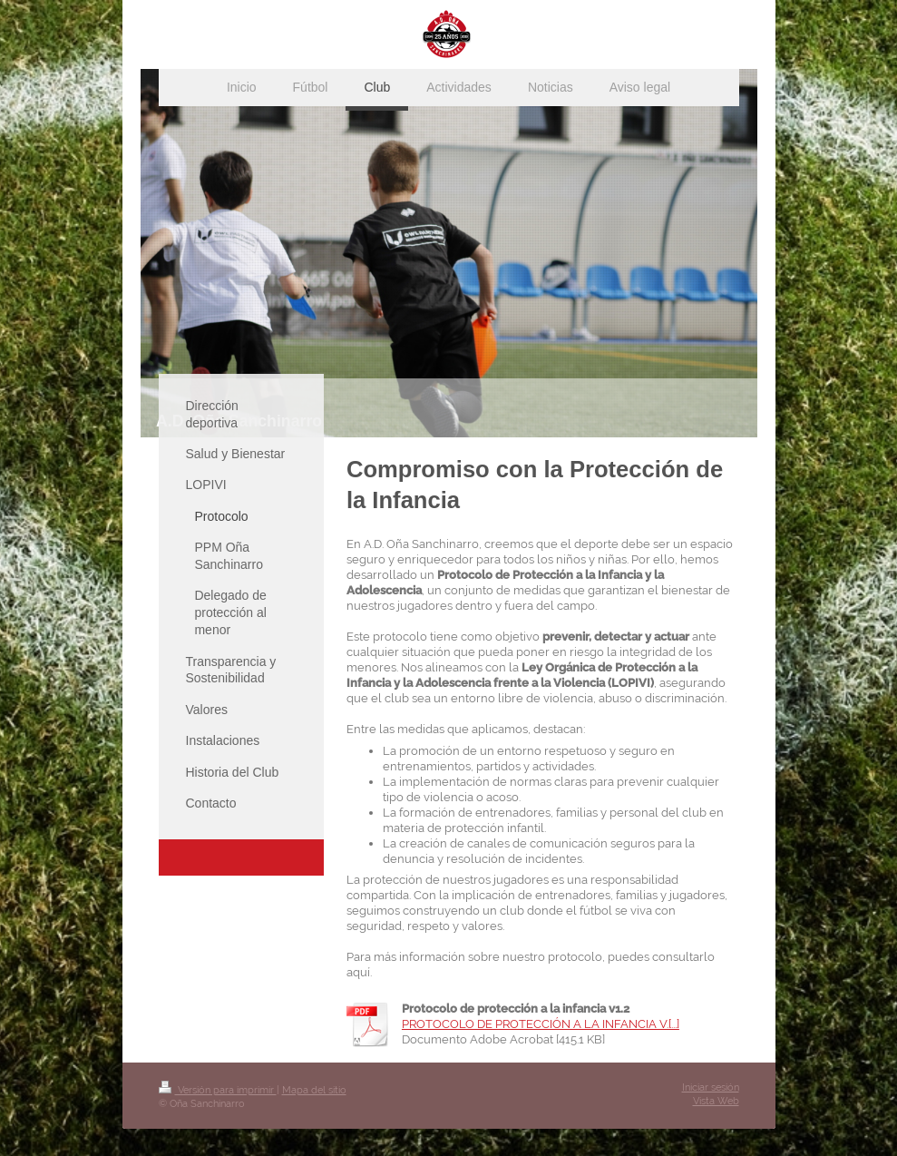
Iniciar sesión (710, 1087)
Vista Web (716, 1101)
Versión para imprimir (218, 1090)
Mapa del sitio (314, 1090)
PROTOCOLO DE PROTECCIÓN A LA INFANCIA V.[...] (540, 1024)
